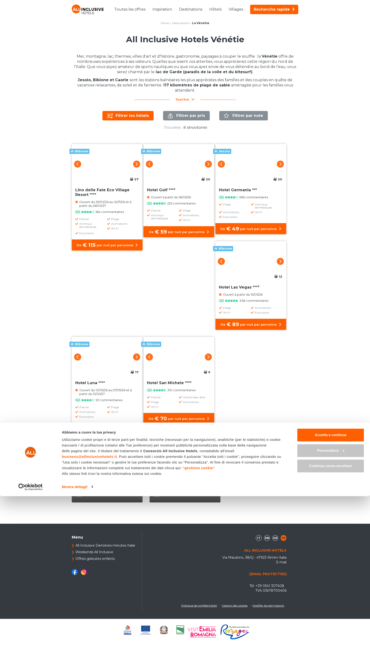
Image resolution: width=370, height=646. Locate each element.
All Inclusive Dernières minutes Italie (105, 548)
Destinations (190, 9)
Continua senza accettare (330, 616)
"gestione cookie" (199, 618)
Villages (236, 9)
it (258, 541)
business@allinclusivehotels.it (89, 607)
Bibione (89, 489)
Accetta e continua (330, 585)
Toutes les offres (129, 9)
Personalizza (330, 600)
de (275, 541)
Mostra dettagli (74, 637)
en (267, 541)
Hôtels (215, 9)
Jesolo (165, 489)
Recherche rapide (274, 9)
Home (165, 23)
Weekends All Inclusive (94, 555)
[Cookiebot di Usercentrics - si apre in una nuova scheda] (30, 636)
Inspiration (162, 9)
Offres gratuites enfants (95, 562)
